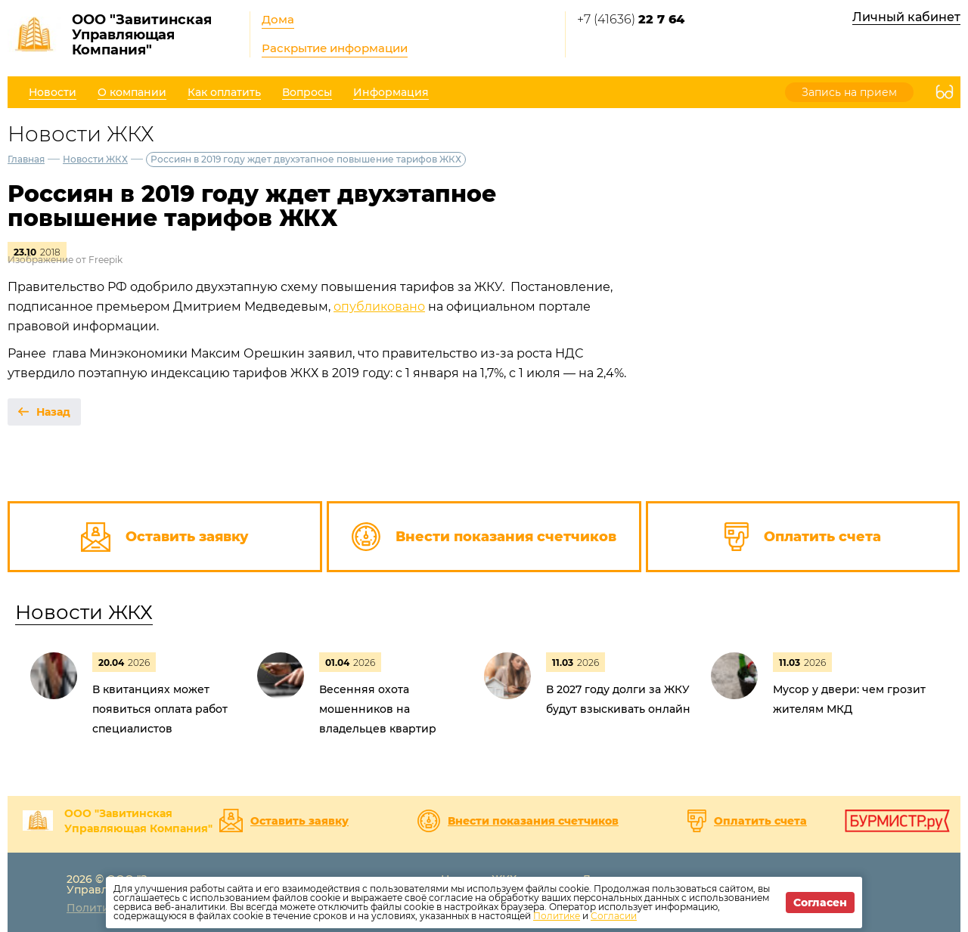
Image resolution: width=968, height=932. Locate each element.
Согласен (820, 902)
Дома (278, 19)
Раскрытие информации (335, 48)
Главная (26, 159)
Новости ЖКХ (95, 159)
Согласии (614, 915)
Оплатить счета (760, 821)
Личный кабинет (906, 17)
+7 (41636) (630, 19)
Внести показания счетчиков (533, 821)
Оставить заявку (299, 821)
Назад (53, 412)
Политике (556, 915)
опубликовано (379, 306)
